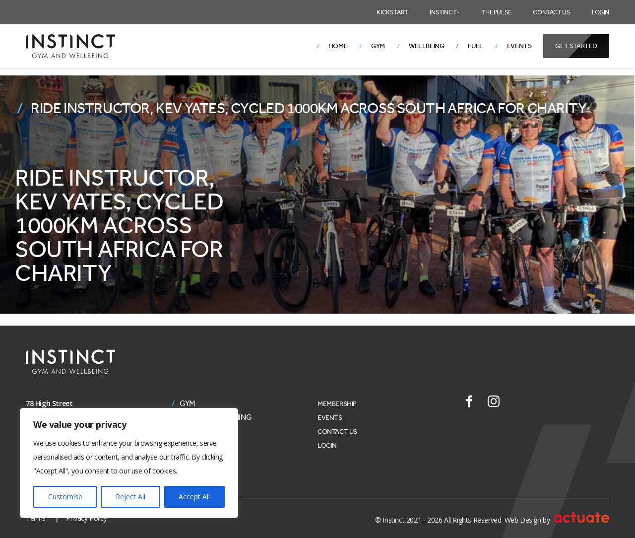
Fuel (475, 46)
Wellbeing (426, 46)
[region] (129, 463)
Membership (337, 404)
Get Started (576, 46)
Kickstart (392, 12)
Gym (378, 46)
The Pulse (496, 12)
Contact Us (551, 12)
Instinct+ (444, 12)
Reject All (130, 496)
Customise (65, 496)
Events (519, 46)
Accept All (194, 496)
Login (600, 12)
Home (337, 46)
